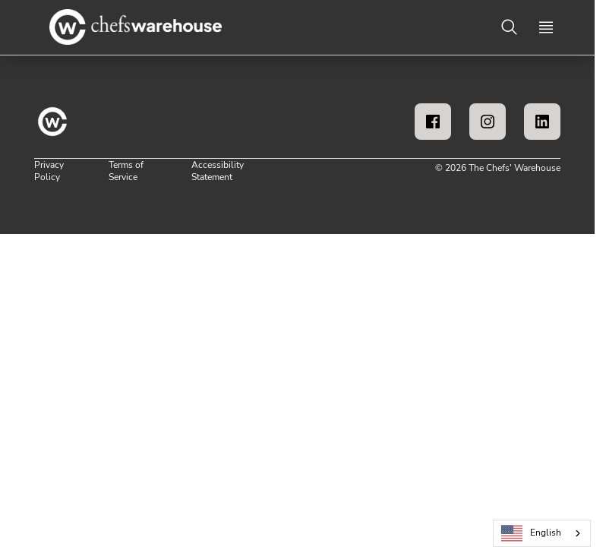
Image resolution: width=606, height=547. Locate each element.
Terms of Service (126, 171)
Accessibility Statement (217, 171)
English (531, 534)
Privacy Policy (49, 171)
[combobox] (542, 533)
